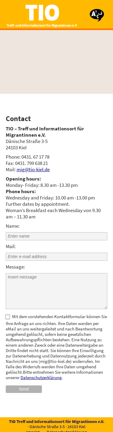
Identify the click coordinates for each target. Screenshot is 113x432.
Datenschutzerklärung (41, 377)
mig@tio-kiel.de (33, 169)
